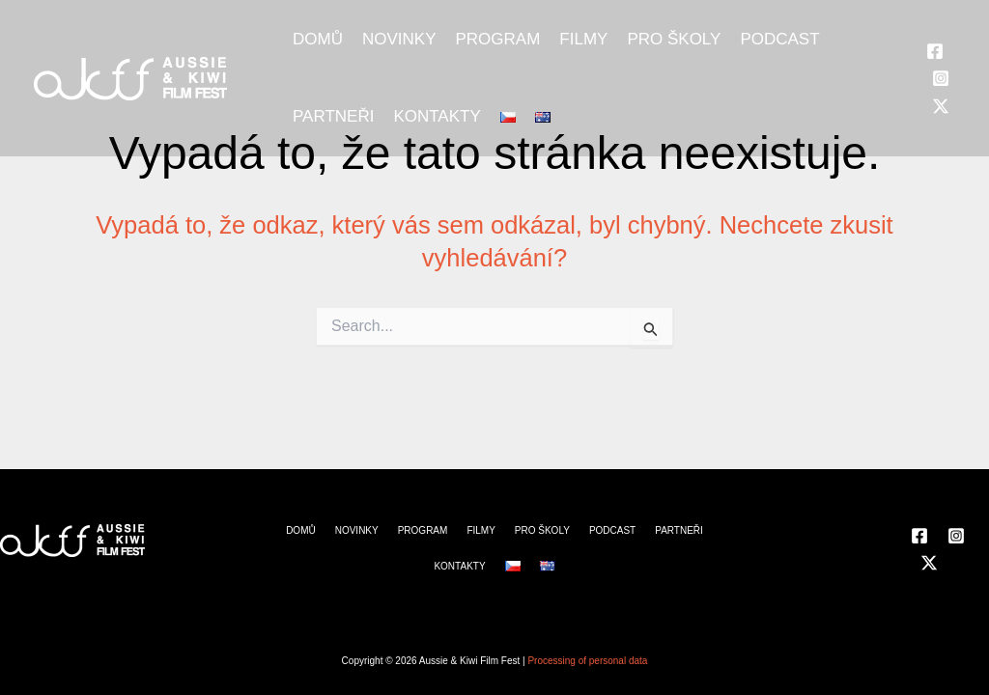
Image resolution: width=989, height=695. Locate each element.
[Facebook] (935, 51)
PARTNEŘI (333, 116)
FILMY (583, 39)
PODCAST (779, 39)
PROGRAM (497, 39)
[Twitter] (940, 106)
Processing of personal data (587, 660)
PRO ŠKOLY (674, 39)
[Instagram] (940, 78)
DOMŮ (318, 39)
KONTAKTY (436, 116)
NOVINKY (399, 39)
